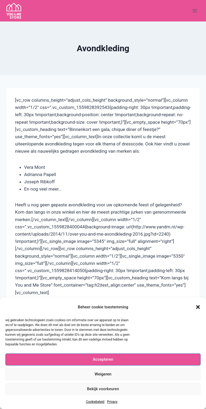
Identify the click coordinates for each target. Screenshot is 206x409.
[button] (198, 307)
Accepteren (103, 359)
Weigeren (103, 374)
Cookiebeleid (95, 402)
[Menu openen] (195, 10)
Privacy (112, 402)
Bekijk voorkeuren (103, 388)
